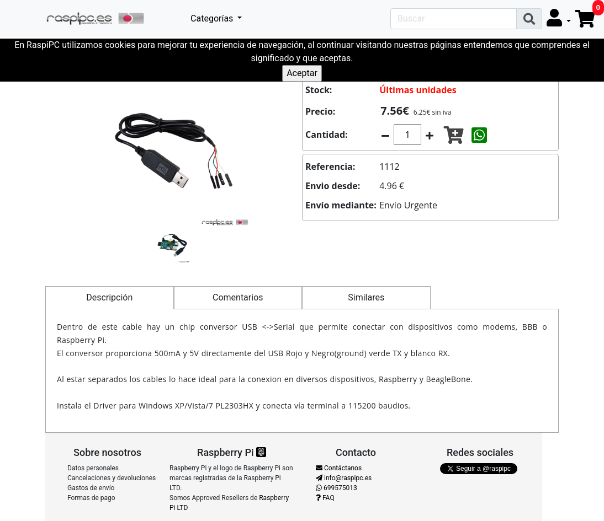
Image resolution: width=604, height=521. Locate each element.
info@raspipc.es (344, 478)
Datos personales (93, 468)
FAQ (325, 498)
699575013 (336, 488)
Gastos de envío (90, 488)
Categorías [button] (212, 18)
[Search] (453, 18)
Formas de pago (91, 498)
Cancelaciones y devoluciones (111, 478)
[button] (558, 18)
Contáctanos (339, 468)
